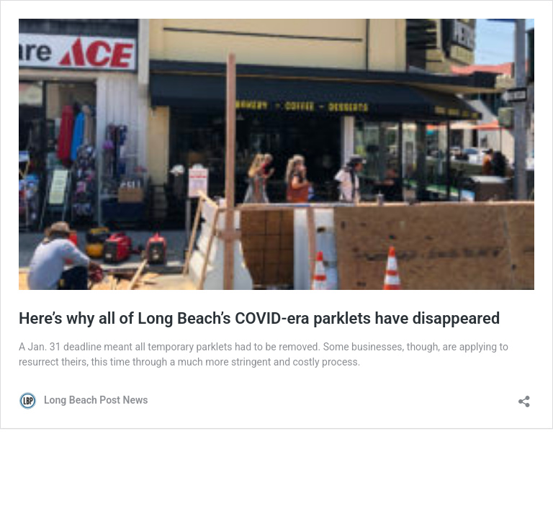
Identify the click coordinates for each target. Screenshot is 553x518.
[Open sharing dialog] (524, 397)
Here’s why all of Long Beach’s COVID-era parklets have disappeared (259, 318)
